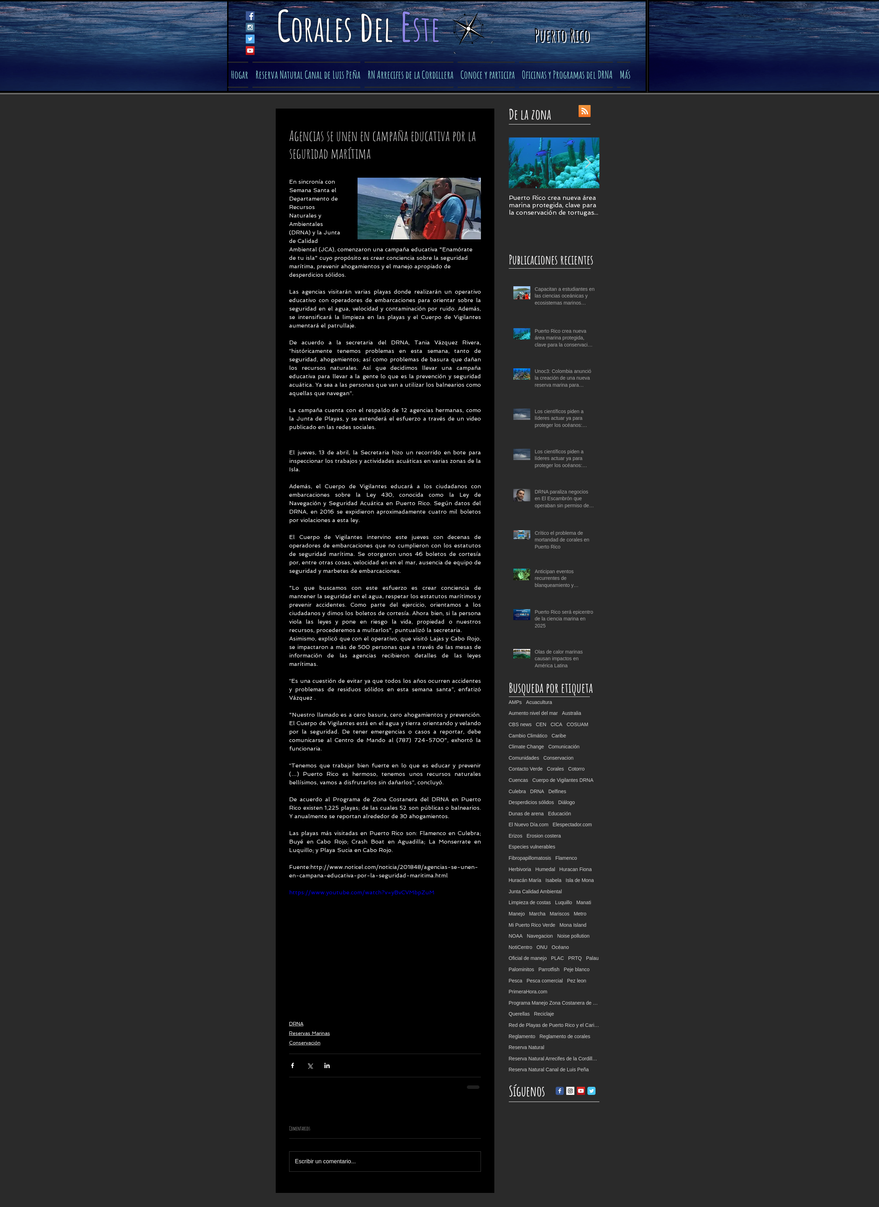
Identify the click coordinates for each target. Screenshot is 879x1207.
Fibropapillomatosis (530, 858)
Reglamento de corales (564, 1036)
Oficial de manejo (528, 958)
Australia (571, 713)
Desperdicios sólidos (531, 802)
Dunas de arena (526, 813)
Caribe (558, 736)
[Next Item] (588, 163)
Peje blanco (577, 969)
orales (325, 28)
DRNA (296, 1024)
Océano (560, 947)
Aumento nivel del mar (533, 713)
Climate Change (526, 746)
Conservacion (558, 758)
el (386, 28)
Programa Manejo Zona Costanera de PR (554, 1003)
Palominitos (521, 969)
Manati (583, 902)
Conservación (305, 1043)
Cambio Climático (528, 736)
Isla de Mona (580, 880)
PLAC (557, 958)
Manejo (517, 914)
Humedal (545, 869)
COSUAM (577, 724)
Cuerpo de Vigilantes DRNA (562, 780)
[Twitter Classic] (591, 1091)
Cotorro (576, 769)
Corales (555, 769)
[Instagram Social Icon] (250, 27)
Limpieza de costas (530, 902)
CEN (541, 724)
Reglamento (522, 1036)
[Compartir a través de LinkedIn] (327, 1065)
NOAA (516, 936)
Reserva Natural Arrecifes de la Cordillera (554, 1058)
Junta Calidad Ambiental (535, 891)
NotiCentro (520, 947)
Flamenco (566, 858)
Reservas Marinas (309, 1033)
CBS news (520, 724)
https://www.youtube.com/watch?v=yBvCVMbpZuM (361, 892)
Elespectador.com (572, 824)
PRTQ (575, 958)
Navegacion (540, 936)
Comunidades (524, 758)
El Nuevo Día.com (529, 824)
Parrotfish (549, 969)
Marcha (537, 914)
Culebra (517, 791)
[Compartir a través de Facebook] (292, 1065)
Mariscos (559, 914)
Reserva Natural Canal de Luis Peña (549, 1069)
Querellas (519, 1014)
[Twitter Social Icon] (250, 39)
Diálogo (566, 802)
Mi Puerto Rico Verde (532, 925)
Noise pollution (573, 936)
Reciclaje (544, 1014)
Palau (592, 958)
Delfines (557, 791)
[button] (486, 75)
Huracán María (525, 880)
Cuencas (518, 780)
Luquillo (563, 902)
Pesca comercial (544, 981)
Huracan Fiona (575, 869)
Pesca (516, 981)
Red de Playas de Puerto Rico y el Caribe (554, 1025)
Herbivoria (520, 869)
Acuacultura (539, 702)
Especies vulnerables (532, 847)
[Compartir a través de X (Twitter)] (309, 1065)
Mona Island (573, 925)
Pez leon (576, 981)
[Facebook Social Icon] (250, 15)
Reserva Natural (526, 1047)
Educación (559, 813)
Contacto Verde (526, 769)
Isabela (553, 880)
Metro (580, 914)
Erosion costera (543, 836)
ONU (541, 947)
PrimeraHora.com (528, 991)
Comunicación (564, 746)
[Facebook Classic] (560, 1091)
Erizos (516, 836)
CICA (556, 724)
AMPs (515, 702)
